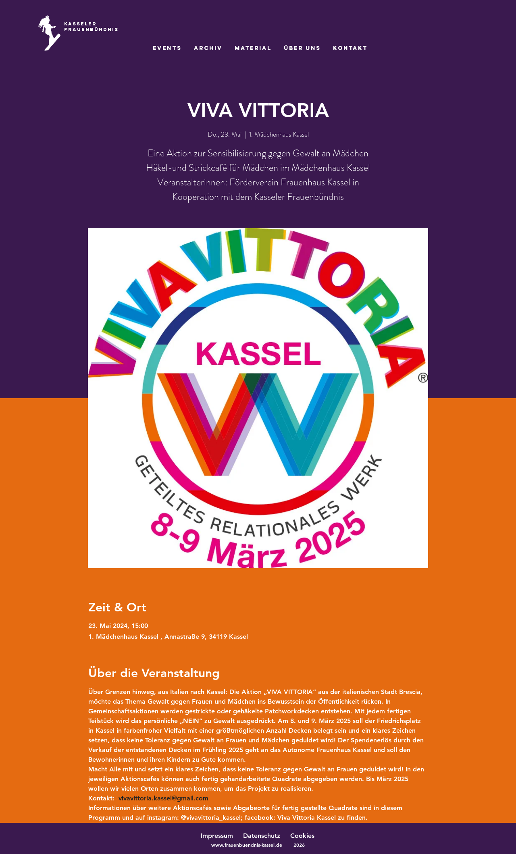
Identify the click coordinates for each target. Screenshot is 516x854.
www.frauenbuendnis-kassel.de (246, 845)
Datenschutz (265, 835)
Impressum (217, 835)
